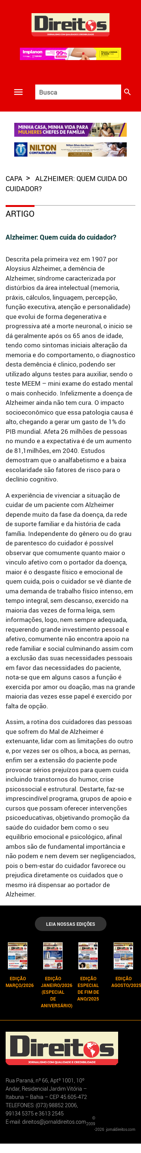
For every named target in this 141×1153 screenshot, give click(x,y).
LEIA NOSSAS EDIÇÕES (70, 924)
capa (15, 178)
